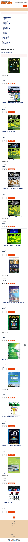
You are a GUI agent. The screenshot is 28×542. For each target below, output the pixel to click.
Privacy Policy (14, 532)
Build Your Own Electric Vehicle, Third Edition (12, 188)
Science (5, 18)
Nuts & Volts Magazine (7, 39)
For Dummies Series (6, 28)
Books (4, 52)
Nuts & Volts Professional (7, 31)
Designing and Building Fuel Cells (9, 274)
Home (2, 52)
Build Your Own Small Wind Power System (11, 245)
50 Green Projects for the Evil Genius (10, 74)
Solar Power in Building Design (9, 473)
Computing (6, 21)
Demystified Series (6, 23)
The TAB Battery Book (7, 502)
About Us (14, 525)
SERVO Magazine (6, 42)
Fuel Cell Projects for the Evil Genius (10, 331)
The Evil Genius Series (7, 34)
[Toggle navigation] (3, 9)
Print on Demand (14, 534)
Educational (5, 24)
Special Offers (5, 43)
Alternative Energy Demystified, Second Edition (12, 102)
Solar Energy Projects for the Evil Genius (11, 445)
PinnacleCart (18, 539)
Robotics (5, 33)
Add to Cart (11, 83)
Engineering (6, 27)
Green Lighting (5, 359)
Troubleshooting (6, 36)
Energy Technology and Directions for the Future (13, 302)
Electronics (6, 26)
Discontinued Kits (5, 38)
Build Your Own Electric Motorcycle (10, 159)
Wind (5, 19)
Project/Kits (5, 41)
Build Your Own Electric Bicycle (9, 131)
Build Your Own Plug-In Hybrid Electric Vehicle (12, 216)
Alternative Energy (7, 17)
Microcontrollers (7, 29)
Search (25, 6)
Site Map (14, 523)
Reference (5, 32)
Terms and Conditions (14, 527)
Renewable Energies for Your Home (10, 388)
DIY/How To (6, 22)
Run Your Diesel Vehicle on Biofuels (10, 416)
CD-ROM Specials (5, 37)
